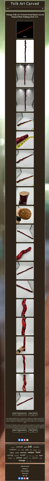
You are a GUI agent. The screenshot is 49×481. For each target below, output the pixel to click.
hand (38, 452)
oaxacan (17, 455)
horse (14, 458)
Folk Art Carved (25, 466)
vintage (22, 460)
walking (12, 452)
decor (28, 461)
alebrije (10, 458)
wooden (36, 447)
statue (27, 450)
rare (30, 461)
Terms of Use (25, 473)
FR (26, 475)
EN (24, 475)
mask (41, 458)
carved (19, 446)
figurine (39, 450)
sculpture (12, 449)
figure (41, 455)
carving (10, 455)
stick (30, 458)
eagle (19, 450)
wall (25, 447)
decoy (37, 455)
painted (19, 458)
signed (25, 458)
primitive (35, 458)
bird (30, 455)
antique (31, 452)
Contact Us (25, 468)
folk (30, 446)
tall (31, 450)
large (22, 450)
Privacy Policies (25, 471)
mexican (23, 452)
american (13, 447)
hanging (35, 450)
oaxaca (17, 452)
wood (22, 455)
